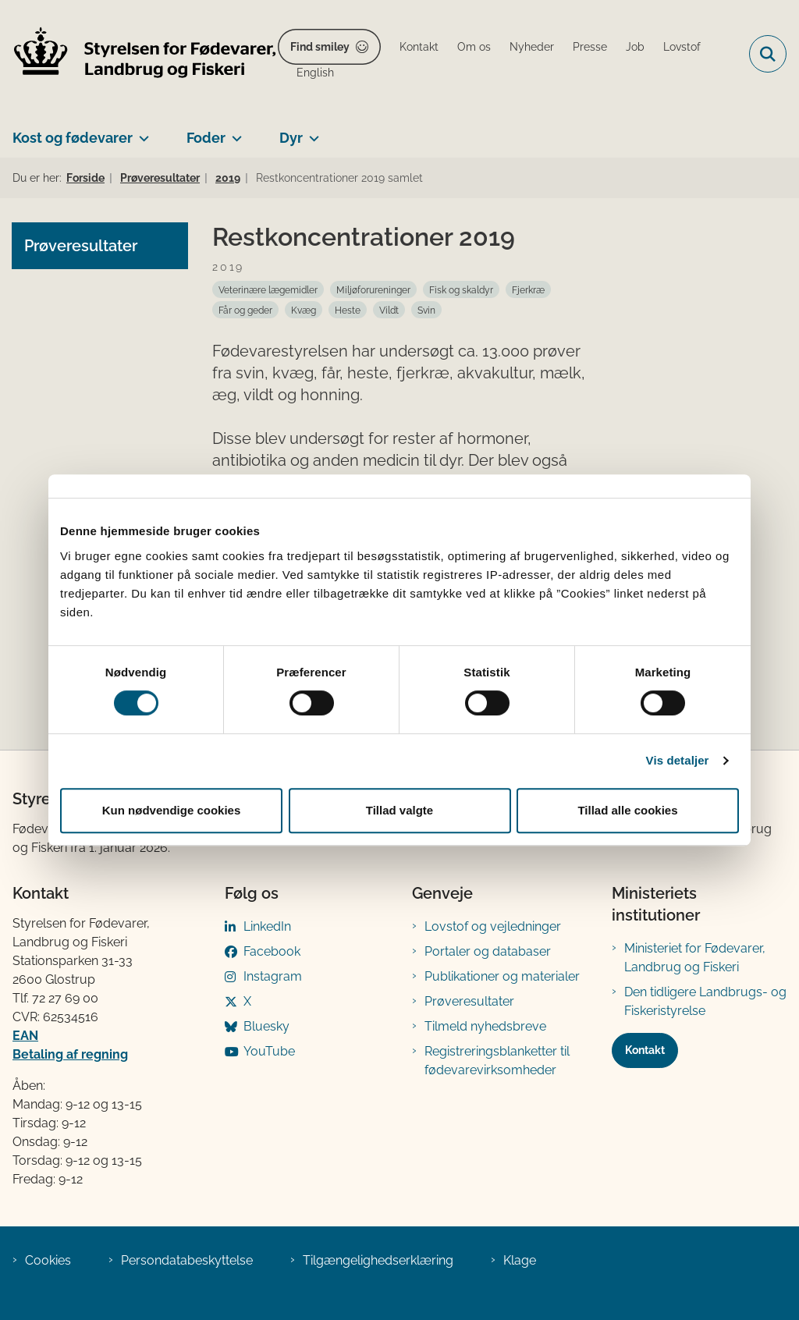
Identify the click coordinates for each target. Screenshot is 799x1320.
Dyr (291, 138)
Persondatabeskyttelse (187, 1260)
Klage (519, 1260)
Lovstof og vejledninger (492, 926)
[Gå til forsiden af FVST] (139, 54)
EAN (25, 1035)
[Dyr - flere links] (311, 131)
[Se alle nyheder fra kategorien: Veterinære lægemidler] (268, 289)
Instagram (272, 976)
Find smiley (320, 47)
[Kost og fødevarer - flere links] (141, 131)
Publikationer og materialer (502, 976)
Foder (205, 138)
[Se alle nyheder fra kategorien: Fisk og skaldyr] (461, 289)
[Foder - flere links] (233, 131)
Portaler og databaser (487, 951)
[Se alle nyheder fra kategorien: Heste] (347, 309)
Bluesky (266, 1026)
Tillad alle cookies (627, 810)
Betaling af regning (70, 1054)
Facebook (271, 951)
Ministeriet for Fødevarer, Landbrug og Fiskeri (694, 957)
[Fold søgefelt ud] (768, 54)
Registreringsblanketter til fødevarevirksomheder (497, 1060)
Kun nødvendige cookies (171, 810)
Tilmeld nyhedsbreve (485, 1026)
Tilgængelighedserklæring (378, 1260)
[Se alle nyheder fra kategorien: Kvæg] (303, 309)
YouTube (269, 1051)
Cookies (48, 1260)
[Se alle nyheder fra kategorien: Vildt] (389, 309)
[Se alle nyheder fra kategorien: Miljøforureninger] (373, 289)
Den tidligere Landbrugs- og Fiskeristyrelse (705, 1001)
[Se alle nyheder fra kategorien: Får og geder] (245, 309)
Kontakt (645, 1050)
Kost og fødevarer (72, 138)
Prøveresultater (469, 1001)
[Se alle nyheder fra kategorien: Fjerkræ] (528, 289)
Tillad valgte (399, 810)
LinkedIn (267, 926)
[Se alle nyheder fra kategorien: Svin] (426, 309)
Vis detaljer (677, 760)
